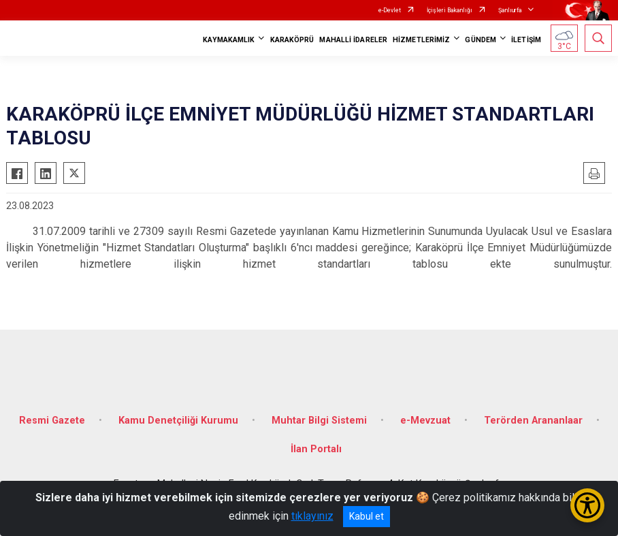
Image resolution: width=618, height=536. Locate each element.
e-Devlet (389, 10)
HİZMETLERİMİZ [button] (421, 39)
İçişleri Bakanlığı (449, 10)
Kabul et (366, 516)
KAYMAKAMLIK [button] (229, 39)
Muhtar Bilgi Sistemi (319, 420)
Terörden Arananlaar (533, 420)
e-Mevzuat (425, 420)
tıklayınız (312, 515)
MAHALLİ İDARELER (353, 39)
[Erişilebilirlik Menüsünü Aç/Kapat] (587, 505)
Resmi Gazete (52, 420)
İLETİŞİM (526, 39)
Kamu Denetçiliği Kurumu (178, 420)
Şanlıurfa (510, 10)
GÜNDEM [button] (480, 39)
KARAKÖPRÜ (292, 39)
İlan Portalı (316, 449)
